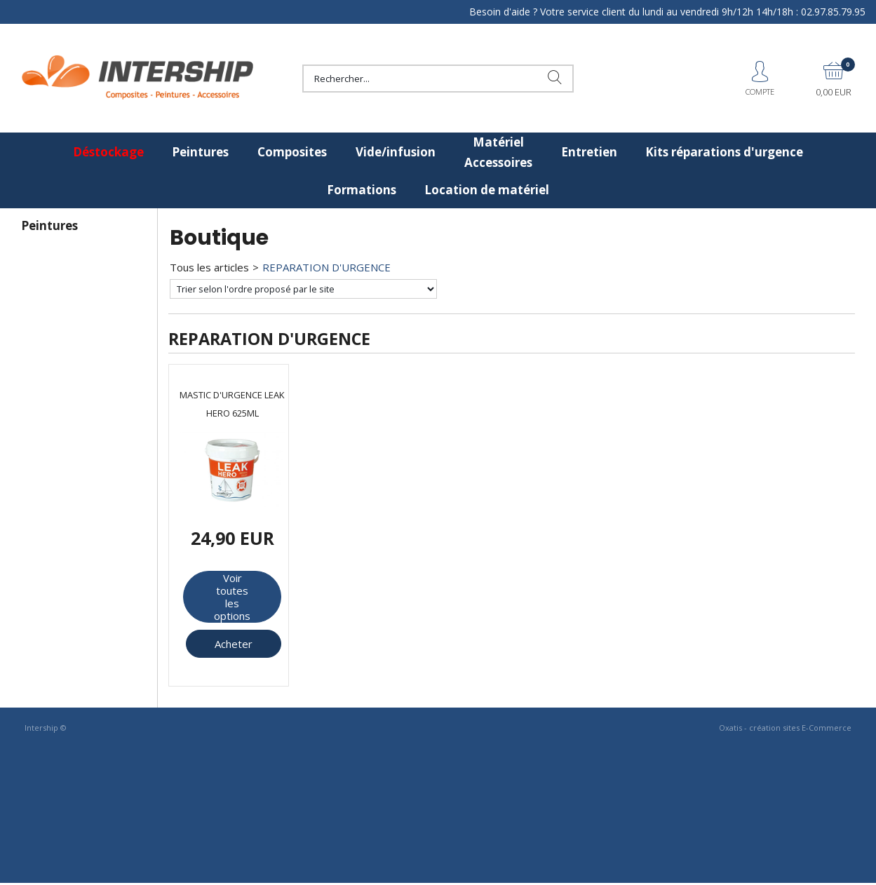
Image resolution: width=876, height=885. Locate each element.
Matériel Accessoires (498, 152)
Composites (292, 152)
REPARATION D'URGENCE (326, 267)
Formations (361, 190)
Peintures (200, 152)
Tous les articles (209, 267)
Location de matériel (486, 190)
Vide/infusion (396, 152)
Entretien (589, 152)
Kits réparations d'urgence (724, 152)
